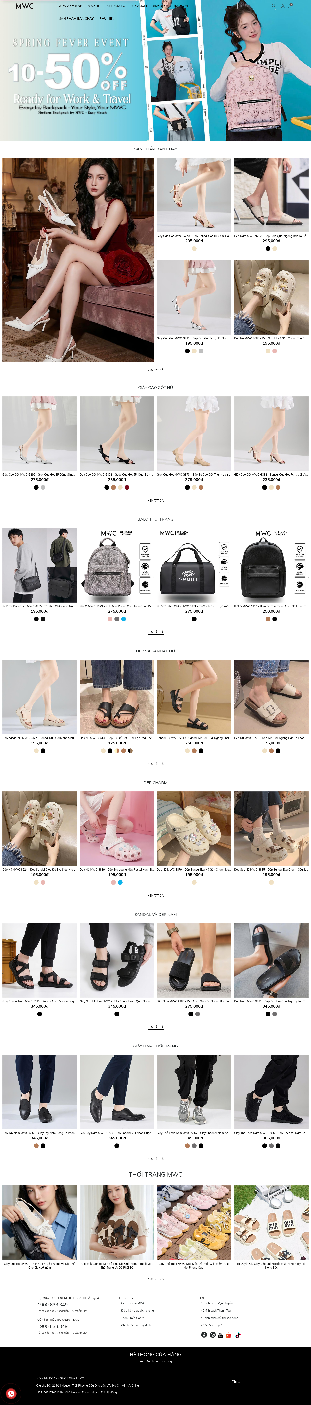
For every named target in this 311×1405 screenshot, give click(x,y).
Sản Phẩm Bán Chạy (155, 148)
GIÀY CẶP (160, 6)
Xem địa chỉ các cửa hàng (155, 1361)
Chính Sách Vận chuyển (217, 1303)
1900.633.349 (52, 1305)
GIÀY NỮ (93, 6)
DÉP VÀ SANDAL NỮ (155, 651)
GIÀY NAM (139, 6)
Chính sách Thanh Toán (216, 1310)
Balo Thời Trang (155, 519)
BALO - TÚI (182, 6)
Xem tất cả (156, 370)
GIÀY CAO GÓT (70, 6)
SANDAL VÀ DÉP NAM (155, 914)
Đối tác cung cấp (212, 1325)
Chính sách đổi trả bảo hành (219, 1318)
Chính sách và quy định (135, 1325)
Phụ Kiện (107, 18)
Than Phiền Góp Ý (132, 1318)
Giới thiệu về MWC (132, 1303)
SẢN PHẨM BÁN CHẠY (76, 18)
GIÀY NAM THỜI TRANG (155, 1046)
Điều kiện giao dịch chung (137, 1310)
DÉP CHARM (115, 6)
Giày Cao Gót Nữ (155, 387)
